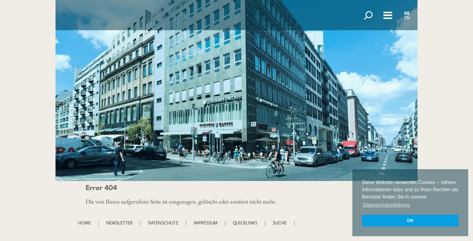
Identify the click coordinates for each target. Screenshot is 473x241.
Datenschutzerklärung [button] (386, 205)
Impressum (205, 223)
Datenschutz (163, 223)
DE (407, 13)
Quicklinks (245, 223)
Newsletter (119, 223)
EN (407, 18)
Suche (280, 223)
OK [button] (410, 220)
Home (84, 223)
